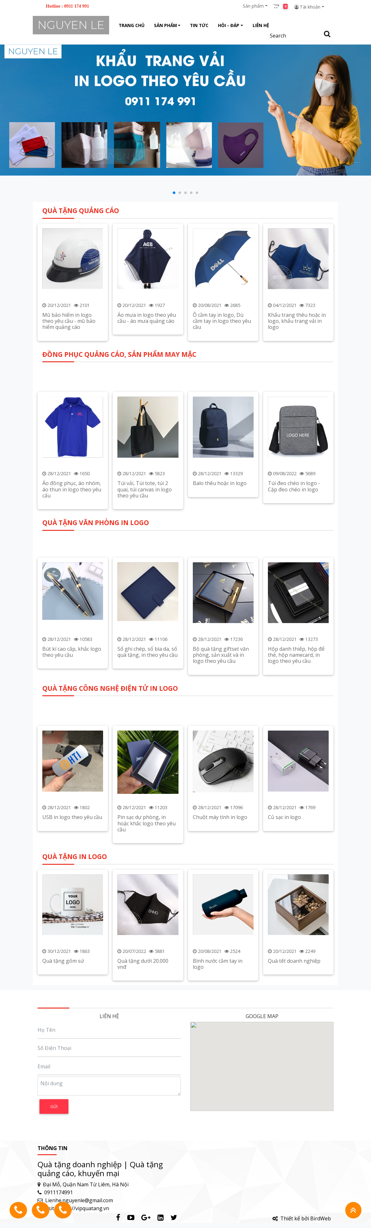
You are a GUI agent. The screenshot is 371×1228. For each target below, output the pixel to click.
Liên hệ (261, 25)
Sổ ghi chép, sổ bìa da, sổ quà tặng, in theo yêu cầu (147, 774)
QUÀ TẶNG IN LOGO (74, 958)
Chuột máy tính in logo (220, 942)
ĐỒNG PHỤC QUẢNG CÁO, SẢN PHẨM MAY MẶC (119, 479)
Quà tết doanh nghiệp (294, 1062)
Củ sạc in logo (284, 942)
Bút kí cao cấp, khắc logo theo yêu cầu (71, 774)
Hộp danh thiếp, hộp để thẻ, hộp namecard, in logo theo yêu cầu (296, 777)
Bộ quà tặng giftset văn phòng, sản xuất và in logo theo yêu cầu (221, 777)
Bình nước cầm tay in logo (217, 1065)
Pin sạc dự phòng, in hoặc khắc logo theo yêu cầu (146, 948)
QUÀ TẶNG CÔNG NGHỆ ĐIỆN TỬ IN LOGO (110, 813)
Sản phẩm (253, 6)
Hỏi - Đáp (228, 25)
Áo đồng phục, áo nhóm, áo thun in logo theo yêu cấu (71, 614)
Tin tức (199, 25)
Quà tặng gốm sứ (63, 1062)
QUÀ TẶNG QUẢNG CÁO (80, 317)
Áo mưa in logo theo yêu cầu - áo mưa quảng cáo (146, 424)
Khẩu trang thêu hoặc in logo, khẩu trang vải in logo (297, 427)
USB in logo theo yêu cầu (72, 942)
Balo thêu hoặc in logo (220, 608)
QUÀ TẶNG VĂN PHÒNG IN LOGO (95, 645)
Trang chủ (131, 25)
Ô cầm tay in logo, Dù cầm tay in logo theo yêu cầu (222, 427)
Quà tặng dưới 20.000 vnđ (142, 1065)
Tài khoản (306, 7)
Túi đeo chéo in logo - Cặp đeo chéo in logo (294, 611)
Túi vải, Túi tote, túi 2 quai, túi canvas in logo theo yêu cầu (144, 614)
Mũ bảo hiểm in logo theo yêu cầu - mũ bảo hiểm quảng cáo (68, 427)
